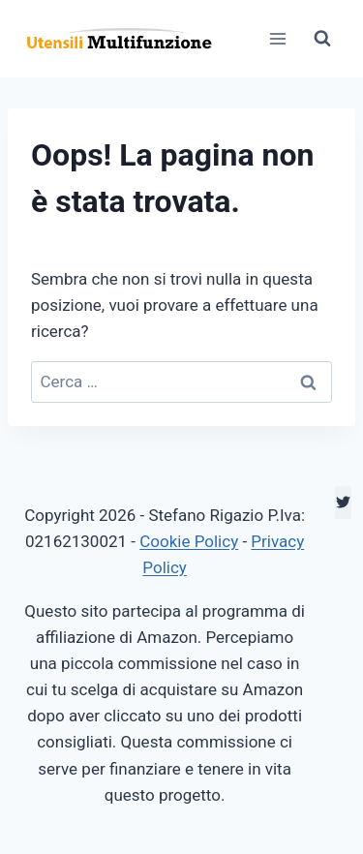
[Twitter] (343, 502)
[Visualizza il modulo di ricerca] (322, 38)
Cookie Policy (188, 541)
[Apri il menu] (277, 38)
